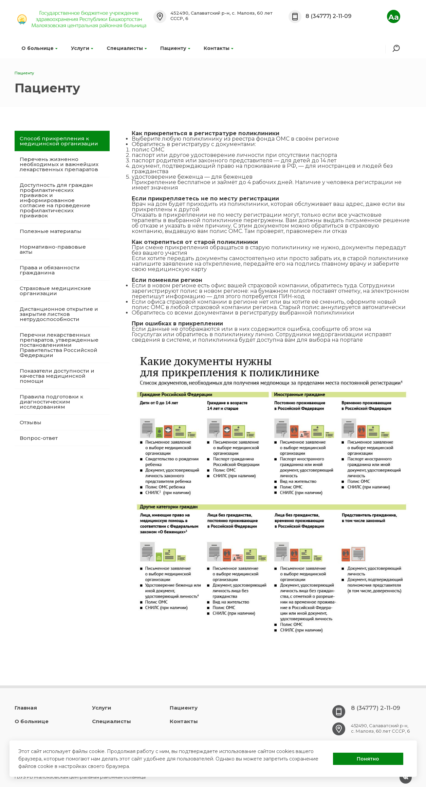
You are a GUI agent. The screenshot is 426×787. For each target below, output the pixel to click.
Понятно (368, 759)
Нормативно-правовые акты (53, 249)
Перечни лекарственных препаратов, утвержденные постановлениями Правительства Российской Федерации (59, 345)
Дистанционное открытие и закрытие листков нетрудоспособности (59, 314)
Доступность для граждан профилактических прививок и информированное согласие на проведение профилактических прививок (56, 200)
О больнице (39, 48)
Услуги (82, 48)
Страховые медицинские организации (55, 291)
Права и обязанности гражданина (50, 270)
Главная (26, 707)
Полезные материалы (50, 231)
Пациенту (175, 48)
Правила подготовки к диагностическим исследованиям (51, 401)
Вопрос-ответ (39, 438)
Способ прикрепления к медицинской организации (59, 141)
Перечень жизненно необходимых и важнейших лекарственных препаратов (59, 164)
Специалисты (127, 48)
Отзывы (30, 422)
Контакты (218, 48)
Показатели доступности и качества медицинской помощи (57, 376)
